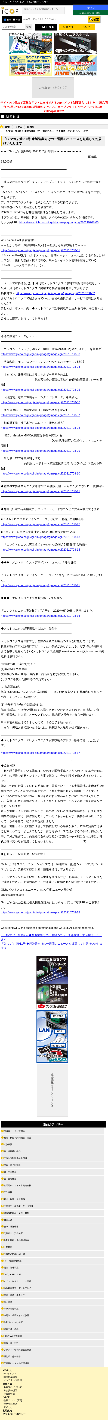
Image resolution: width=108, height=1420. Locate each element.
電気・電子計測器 (12, 1165)
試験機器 (8, 1144)
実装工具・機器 (11, 1329)
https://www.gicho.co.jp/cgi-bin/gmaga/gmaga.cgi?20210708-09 (40, 450)
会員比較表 (9, 1393)
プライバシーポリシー (14, 1414)
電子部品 (8, 1302)
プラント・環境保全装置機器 (17, 1349)
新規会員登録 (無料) (90, 13)
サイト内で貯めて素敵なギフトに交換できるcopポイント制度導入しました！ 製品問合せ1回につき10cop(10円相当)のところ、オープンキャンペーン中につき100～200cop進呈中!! (54, 107)
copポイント (10, 1373)
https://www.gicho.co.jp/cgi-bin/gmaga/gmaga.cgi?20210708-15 (40, 585)
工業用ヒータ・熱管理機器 (16, 1363)
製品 (7, 20)
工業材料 (8, 1247)
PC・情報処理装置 (12, 1261)
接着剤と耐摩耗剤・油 (14, 1254)
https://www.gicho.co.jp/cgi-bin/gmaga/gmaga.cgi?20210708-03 (40, 354)
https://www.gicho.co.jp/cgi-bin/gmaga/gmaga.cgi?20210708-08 (40, 427)
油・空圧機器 (10, 1172)
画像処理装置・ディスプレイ (17, 1288)
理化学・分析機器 (12, 1356)
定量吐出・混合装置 (13, 1233)
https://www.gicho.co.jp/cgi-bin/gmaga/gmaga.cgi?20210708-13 (40, 537)
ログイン (90, 7)
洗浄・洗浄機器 (11, 1226)
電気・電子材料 (11, 1343)
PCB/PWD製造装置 (13, 1336)
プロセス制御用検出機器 (15, 1158)
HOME (7, 127)
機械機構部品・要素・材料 (16, 1213)
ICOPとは (8, 1370)
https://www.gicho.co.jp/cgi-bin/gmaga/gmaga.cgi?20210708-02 (55, 293)
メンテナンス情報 (13, 1380)
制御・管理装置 (11, 1267)
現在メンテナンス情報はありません (41, 9)
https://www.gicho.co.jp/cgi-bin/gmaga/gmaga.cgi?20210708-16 (40, 615)
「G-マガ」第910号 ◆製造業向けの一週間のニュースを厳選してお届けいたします (46, 131)
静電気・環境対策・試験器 (16, 1315)
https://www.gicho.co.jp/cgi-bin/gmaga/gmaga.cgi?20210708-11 (40, 491)
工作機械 (8, 1192)
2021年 (30, 127)
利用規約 (7, 1410)
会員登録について (13, 1387)
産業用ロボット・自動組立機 (17, 1185)
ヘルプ (6, 1397)
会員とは (7, 1383)
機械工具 (8, 1220)
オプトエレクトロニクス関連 (17, 1281)
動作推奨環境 (10, 1377)
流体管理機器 (10, 1178)
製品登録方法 (10, 1404)
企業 (16, 20)
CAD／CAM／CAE (12, 1274)
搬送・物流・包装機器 (14, 1199)
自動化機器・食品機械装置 (16, 1240)
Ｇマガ (18, 127)
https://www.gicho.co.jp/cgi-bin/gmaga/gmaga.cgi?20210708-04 (40, 366)
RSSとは (8, 1407)
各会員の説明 (10, 1390)
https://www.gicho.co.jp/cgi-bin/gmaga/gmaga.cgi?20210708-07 (40, 415)
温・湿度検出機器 (12, 1151)
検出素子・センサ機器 (14, 1131)
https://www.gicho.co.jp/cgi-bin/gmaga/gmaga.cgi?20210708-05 (40, 389)
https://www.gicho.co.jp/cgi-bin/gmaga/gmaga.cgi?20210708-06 (40, 402)
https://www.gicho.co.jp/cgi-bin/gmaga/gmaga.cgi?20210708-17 (40, 752)
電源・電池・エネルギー (15, 1295)
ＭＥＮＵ (45, 27)
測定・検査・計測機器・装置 (17, 1137)
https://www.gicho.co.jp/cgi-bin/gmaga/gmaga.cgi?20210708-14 (40, 549)
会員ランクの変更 (13, 1400)
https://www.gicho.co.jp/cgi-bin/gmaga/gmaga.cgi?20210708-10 (40, 473)
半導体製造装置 (11, 1308)
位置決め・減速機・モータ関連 (18, 1206)
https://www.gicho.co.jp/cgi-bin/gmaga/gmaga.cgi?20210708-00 (58, 222)
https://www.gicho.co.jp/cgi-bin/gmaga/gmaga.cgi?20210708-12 (40, 524)
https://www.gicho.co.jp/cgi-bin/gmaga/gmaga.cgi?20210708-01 (40, 250)
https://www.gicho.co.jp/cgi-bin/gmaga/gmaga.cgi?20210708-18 (40, 912)
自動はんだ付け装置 (13, 1322)
